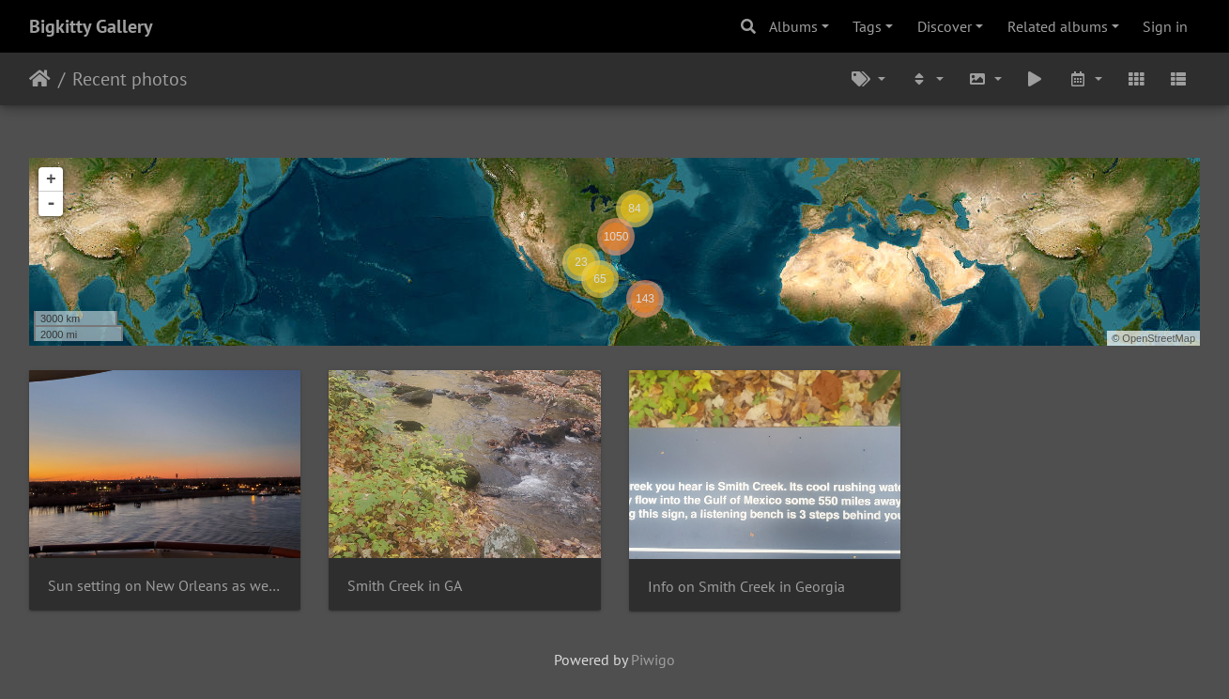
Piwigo (653, 659)
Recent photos (129, 79)
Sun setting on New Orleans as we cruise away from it (165, 586)
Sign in (1165, 26)
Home (40, 79)
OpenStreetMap (1158, 338)
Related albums (1057, 26)
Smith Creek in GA (404, 586)
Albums (793, 26)
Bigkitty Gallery (91, 26)
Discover (944, 26)
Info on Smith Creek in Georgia (746, 587)
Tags (867, 26)
